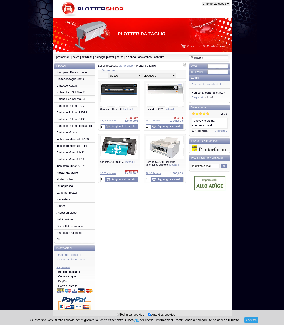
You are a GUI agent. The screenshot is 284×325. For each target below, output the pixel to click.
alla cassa (217, 46)
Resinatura (63, 199)
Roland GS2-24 (160, 109)
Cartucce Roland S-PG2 (72, 112)
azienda (131, 57)
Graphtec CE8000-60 (117, 162)
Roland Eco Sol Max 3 (71, 99)
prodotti (87, 57)
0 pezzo (192, 46)
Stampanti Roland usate (72, 72)
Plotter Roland (66, 179)
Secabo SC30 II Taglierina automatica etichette (162, 163)
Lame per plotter (67, 192)
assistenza (145, 57)
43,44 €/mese (108, 120)
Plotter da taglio (67, 172)
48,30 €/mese (153, 173)
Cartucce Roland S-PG (71, 119)
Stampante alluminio (69, 232)
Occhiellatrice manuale (71, 226)
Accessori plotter (67, 212)
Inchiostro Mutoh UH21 (71, 166)
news (76, 57)
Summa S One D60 (116, 109)
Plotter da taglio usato (70, 79)
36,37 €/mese (108, 173)
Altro (59, 239)
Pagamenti (63, 267)
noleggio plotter (104, 57)
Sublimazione (65, 219)
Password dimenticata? (206, 84)
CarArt (61, 206)
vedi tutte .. (221, 130)
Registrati (198, 97)
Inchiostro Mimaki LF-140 (73, 145)
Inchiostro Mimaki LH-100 (73, 139)
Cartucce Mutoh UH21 (71, 152)
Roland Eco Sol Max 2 (71, 92)
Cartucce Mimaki (67, 132)
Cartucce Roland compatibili (74, 125)
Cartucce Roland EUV (70, 105)
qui (136, 320)
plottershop (126, 65)
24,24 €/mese (153, 120)
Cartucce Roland (67, 85)
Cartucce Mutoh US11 (71, 159)
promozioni (63, 57)
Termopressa (65, 186)
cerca (119, 57)
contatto (159, 57)
